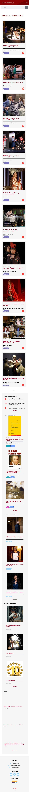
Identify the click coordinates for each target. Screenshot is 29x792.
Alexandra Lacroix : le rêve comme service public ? (14, 592)
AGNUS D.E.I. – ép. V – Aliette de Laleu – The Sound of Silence (17, 404)
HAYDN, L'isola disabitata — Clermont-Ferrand (11, 46)
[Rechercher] (26, 7)
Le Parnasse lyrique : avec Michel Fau (17, 408)
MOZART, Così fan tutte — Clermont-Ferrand (13, 378)
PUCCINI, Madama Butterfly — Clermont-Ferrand (11, 193)
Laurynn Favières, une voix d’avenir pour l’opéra (14, 565)
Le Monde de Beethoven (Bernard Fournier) (13, 472)
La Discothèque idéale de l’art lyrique (13, 626)
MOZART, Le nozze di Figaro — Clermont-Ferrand (12, 119)
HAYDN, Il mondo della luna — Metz (13, 82)
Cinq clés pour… (10, 653)
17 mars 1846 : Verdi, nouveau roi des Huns (14, 725)
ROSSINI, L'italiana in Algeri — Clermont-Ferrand (11, 156)
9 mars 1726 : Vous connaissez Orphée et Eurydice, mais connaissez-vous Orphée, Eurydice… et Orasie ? (14, 744)
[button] (27, 2)
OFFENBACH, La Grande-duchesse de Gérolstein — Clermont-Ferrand (14, 267)
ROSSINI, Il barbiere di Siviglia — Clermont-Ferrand (12, 341)
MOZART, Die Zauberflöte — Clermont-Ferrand (11, 230)
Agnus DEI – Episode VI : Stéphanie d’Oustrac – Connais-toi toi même (16, 399)
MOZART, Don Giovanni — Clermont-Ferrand (13, 304)
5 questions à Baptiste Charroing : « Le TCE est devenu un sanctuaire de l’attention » (14, 537)
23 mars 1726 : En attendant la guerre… (13, 706)
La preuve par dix (10, 680)
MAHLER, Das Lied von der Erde (13, 502)
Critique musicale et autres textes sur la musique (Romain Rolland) (14, 439)
